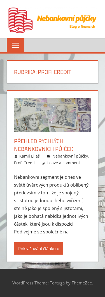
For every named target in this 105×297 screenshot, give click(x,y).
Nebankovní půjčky (70, 156)
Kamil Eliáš (29, 156)
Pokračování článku (37, 248)
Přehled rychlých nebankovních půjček (43, 145)
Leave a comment (63, 162)
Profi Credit (24, 162)
